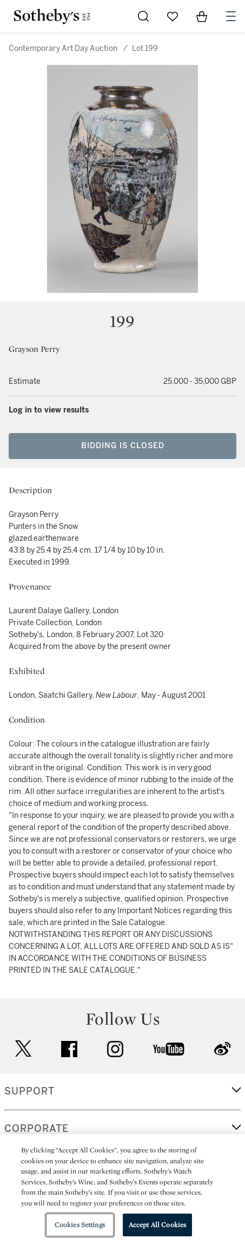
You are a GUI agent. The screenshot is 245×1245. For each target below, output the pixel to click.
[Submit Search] (143, 16)
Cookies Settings (80, 1224)
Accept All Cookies (157, 1224)
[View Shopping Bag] (201, 16)
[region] (122, 1189)
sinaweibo (222, 1049)
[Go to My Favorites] (172, 16)
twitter (23, 1048)
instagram (115, 1049)
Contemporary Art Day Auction (63, 48)
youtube (168, 1049)
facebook (69, 1049)
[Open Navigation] (231, 16)
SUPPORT (29, 1091)
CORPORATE (36, 1129)
